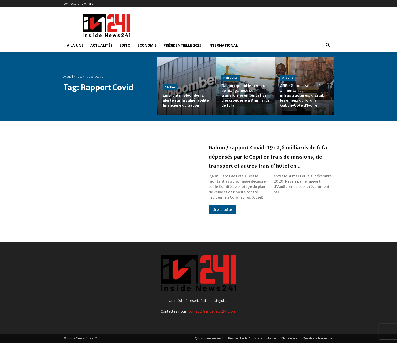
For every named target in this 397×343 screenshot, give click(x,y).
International (223, 45)
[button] (328, 45)
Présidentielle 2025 (182, 45)
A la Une (75, 45)
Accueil (68, 76)
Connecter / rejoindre (78, 3)
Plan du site (289, 338)
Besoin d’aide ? (239, 338)
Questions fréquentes (318, 338)
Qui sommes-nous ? (209, 338)
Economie (146, 45)
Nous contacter (265, 338)
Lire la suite (222, 218)
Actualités (101, 45)
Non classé (230, 77)
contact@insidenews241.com (212, 311)
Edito (125, 45)
